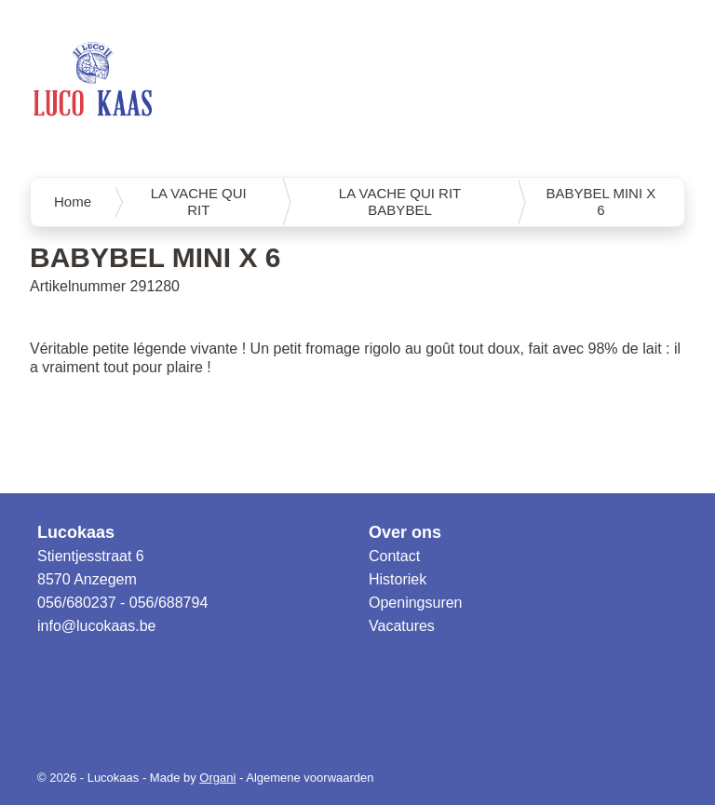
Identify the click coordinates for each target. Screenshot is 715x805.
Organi (217, 778)
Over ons (405, 532)
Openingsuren (416, 602)
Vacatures (402, 626)
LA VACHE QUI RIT (199, 201)
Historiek (397, 579)
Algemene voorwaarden (309, 778)
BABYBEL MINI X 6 (600, 201)
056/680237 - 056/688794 (122, 602)
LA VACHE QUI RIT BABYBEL (400, 201)
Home (72, 201)
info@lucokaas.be (96, 626)
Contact (394, 556)
